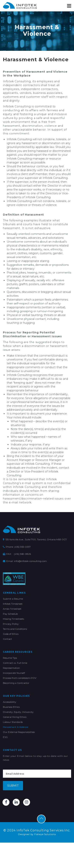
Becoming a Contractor (16, 683)
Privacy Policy (11, 623)
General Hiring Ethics (14, 716)
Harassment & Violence (15, 727)
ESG (5, 737)
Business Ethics (11, 706)
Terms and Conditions (15, 628)
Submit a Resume (13, 598)
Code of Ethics (10, 633)
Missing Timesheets (13, 618)
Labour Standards (13, 722)
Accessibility (9, 701)
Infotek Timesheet (13, 603)
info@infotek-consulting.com (30, 561)
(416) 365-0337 (22, 546)
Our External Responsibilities (19, 732)
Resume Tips (10, 657)
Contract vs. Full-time (15, 662)
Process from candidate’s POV (19, 677)
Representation (11, 667)
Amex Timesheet (12, 608)
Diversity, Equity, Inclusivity (18, 711)
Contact (7, 638)
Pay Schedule (10, 613)
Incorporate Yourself (14, 672)
